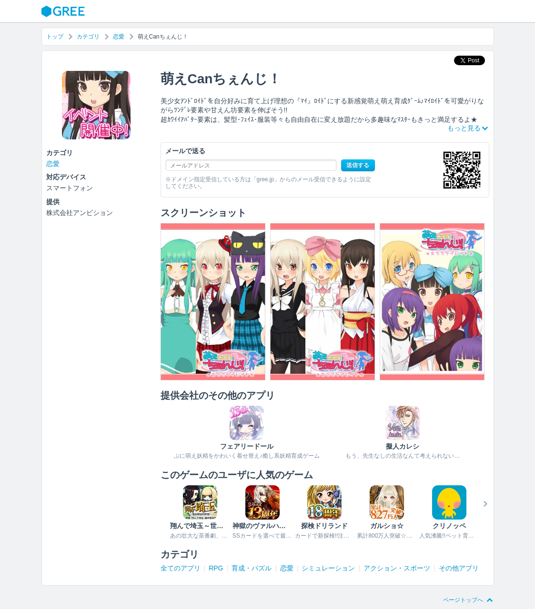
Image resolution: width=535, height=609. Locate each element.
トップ (54, 36)
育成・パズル (252, 568)
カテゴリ (88, 36)
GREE (64, 11)
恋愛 (118, 36)
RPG (216, 568)
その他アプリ (459, 568)
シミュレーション (328, 568)
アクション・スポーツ (396, 568)
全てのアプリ (181, 568)
